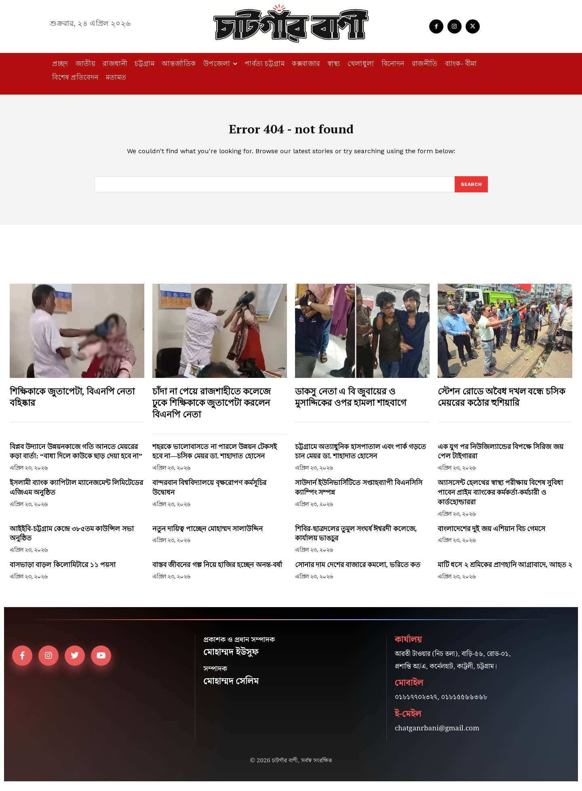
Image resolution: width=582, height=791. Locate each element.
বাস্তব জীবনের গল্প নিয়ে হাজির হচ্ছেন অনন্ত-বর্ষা (217, 570)
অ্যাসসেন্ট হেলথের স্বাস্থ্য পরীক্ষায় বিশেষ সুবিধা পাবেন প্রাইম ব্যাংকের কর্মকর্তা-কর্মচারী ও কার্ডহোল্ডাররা (500, 498)
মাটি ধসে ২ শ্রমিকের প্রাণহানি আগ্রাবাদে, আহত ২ (505, 570)
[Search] (471, 189)
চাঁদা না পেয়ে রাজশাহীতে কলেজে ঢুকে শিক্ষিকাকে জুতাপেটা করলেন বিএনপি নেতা (211, 408)
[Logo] (291, 23)
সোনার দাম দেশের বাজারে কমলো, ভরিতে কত (357, 570)
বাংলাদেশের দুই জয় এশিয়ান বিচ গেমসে (491, 534)
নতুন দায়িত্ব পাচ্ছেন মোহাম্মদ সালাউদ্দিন (207, 534)
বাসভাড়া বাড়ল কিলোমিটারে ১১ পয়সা (63, 570)
